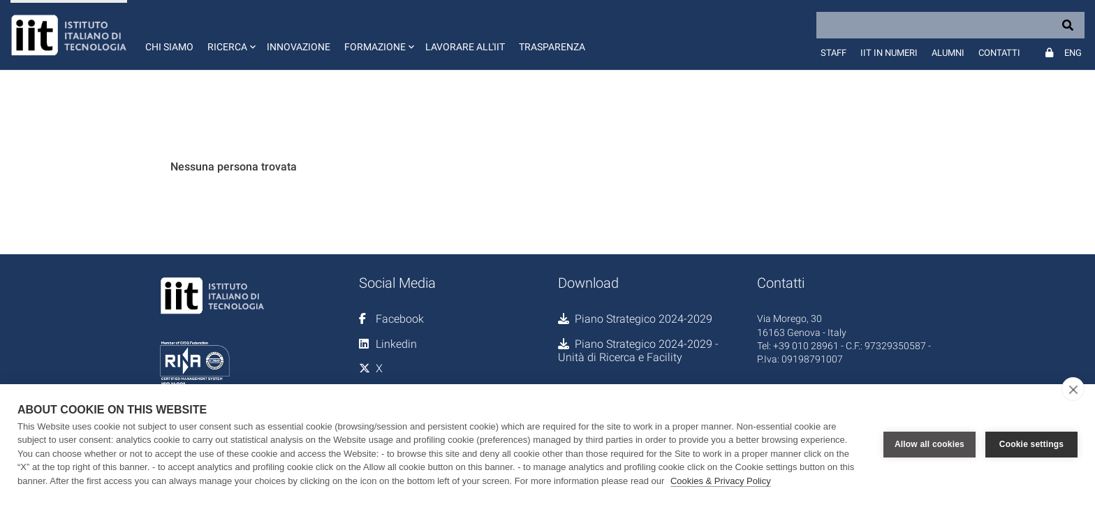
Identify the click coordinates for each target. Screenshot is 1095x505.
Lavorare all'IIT (465, 46)
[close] (1073, 389)
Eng (1073, 52)
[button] (230, 35)
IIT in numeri (889, 52)
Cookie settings (1031, 444)
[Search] (950, 25)
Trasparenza (552, 46)
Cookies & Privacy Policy (720, 481)
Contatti (999, 52)
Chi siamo (169, 46)
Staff (833, 52)
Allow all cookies (929, 444)
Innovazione (298, 46)
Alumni (948, 52)
